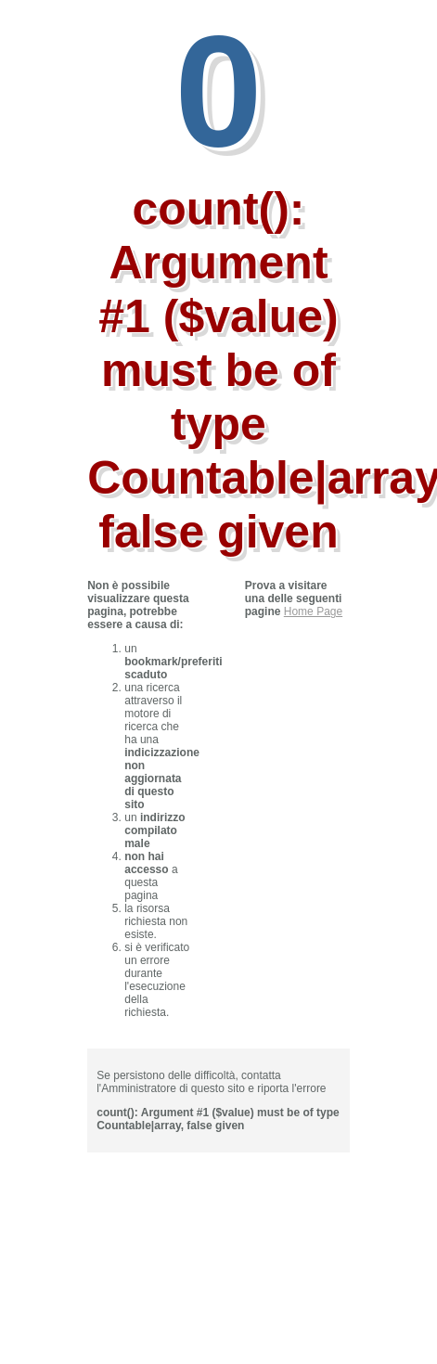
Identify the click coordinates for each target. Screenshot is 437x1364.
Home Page (313, 611)
